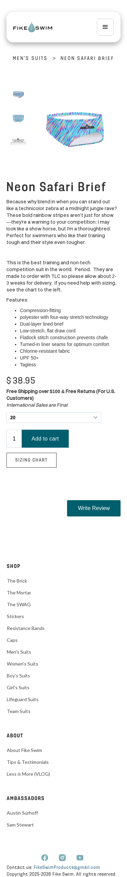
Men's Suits (30, 58)
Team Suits (18, 711)
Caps (12, 640)
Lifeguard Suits (23, 699)
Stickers (15, 616)
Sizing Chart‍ (31, 460)
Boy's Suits (18, 675)
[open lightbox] (18, 94)
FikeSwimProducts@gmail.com (67, 867)
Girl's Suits (18, 687)
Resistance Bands (26, 628)
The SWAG (19, 604)
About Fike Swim (24, 750)
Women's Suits (22, 664)
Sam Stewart (20, 825)
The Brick (17, 581)
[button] (105, 27)
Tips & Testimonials (28, 762)
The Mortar (19, 592)
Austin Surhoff (22, 813)
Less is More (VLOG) (28, 774)
